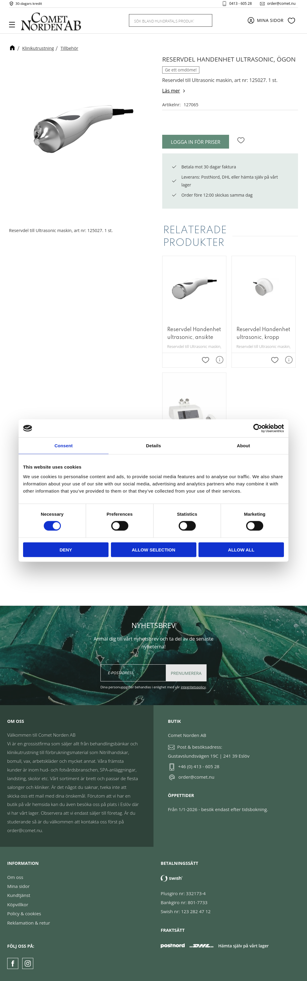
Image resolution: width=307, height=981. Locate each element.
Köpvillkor (17, 904)
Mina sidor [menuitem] (270, 22)
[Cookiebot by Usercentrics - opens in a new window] (257, 428)
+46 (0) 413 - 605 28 (198, 767)
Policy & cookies (24, 914)
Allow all (241, 549)
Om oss (15, 877)
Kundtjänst (18, 895)
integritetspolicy (193, 687)
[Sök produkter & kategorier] (163, 21)
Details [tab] (153, 445)
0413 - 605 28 (238, 4)
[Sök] (204, 22)
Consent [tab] (64, 445)
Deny (66, 549)
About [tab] (243, 445)
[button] (14, 26)
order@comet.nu (279, 4)
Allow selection (153, 549)
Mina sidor (18, 886)
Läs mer (171, 90)
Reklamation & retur (28, 923)
